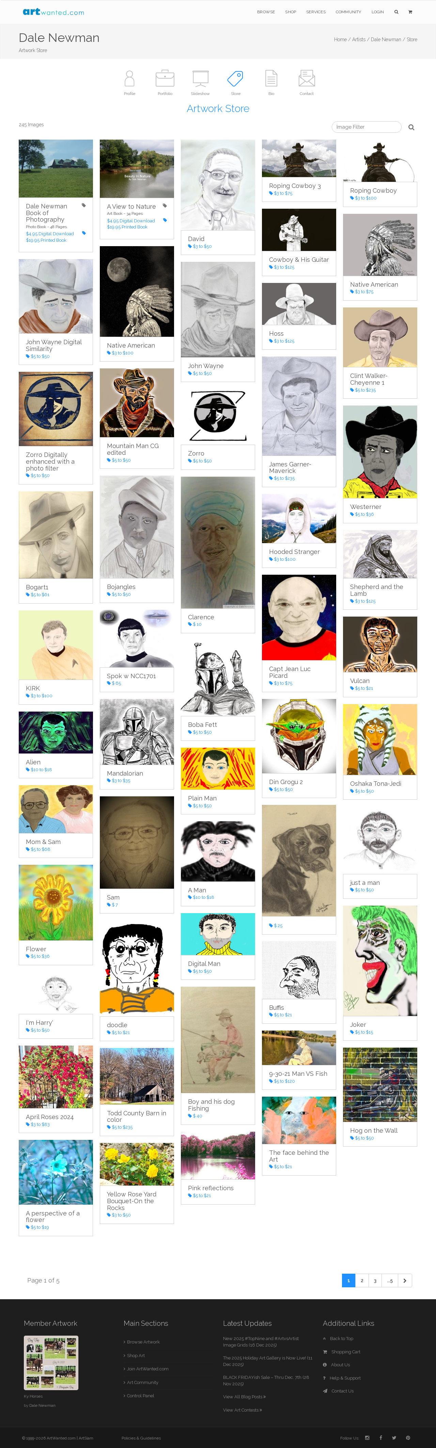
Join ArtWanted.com (148, 1368)
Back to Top (338, 1338)
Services (316, 12)
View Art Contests (242, 1410)
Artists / (361, 39)
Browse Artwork (143, 1341)
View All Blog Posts (244, 1396)
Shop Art (136, 1355)
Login (378, 12)
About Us (336, 1364)
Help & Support (342, 1378)
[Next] (405, 1280)
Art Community (142, 1382)
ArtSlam (86, 1438)
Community (348, 12)
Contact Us (338, 1391)
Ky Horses (33, 1396)
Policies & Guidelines (141, 1438)
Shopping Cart (341, 1351)
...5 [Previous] (390, 1280)
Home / (342, 39)
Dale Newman (42, 1405)
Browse (266, 12)
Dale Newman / (388, 39)
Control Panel (140, 1395)
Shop (290, 12)
